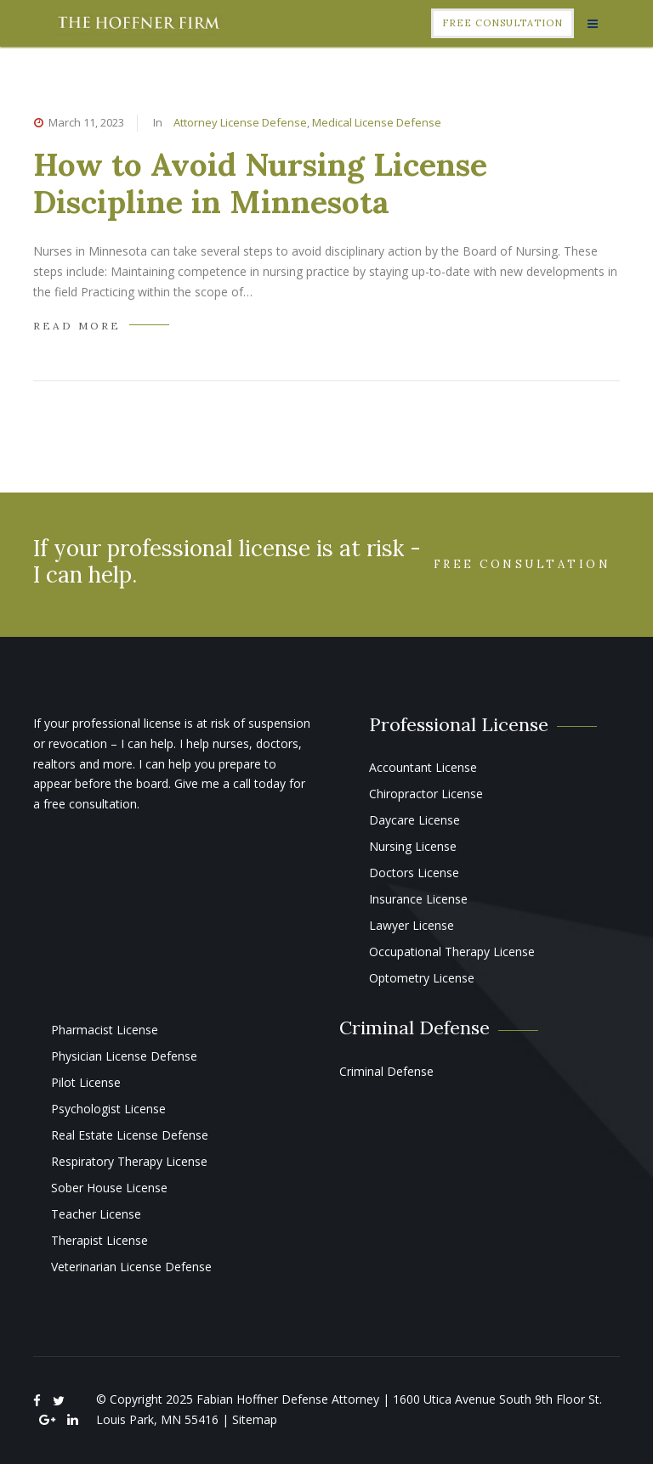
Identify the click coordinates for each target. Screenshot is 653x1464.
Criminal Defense (386, 1071)
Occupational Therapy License (452, 951)
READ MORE (77, 325)
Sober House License (109, 1188)
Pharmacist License (104, 1030)
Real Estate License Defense (129, 1135)
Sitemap (254, 1419)
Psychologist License (108, 1109)
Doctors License (414, 872)
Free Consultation (502, 23)
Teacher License (96, 1214)
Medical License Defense (376, 122)
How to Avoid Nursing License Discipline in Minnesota (260, 183)
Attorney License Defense (240, 122)
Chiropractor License (426, 793)
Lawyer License (411, 925)
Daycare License (414, 820)
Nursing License (413, 846)
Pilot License (86, 1082)
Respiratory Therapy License (129, 1161)
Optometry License (421, 978)
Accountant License (423, 767)
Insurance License (418, 899)
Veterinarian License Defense (131, 1266)
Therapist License (99, 1240)
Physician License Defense (124, 1056)
